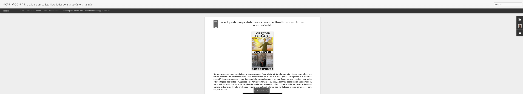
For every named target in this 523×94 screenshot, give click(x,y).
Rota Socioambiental (51, 11)
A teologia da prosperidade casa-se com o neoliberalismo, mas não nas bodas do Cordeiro (262, 24)
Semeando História (33, 11)
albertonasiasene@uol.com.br (97, 11)
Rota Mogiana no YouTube (72, 11)
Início (21, 11)
